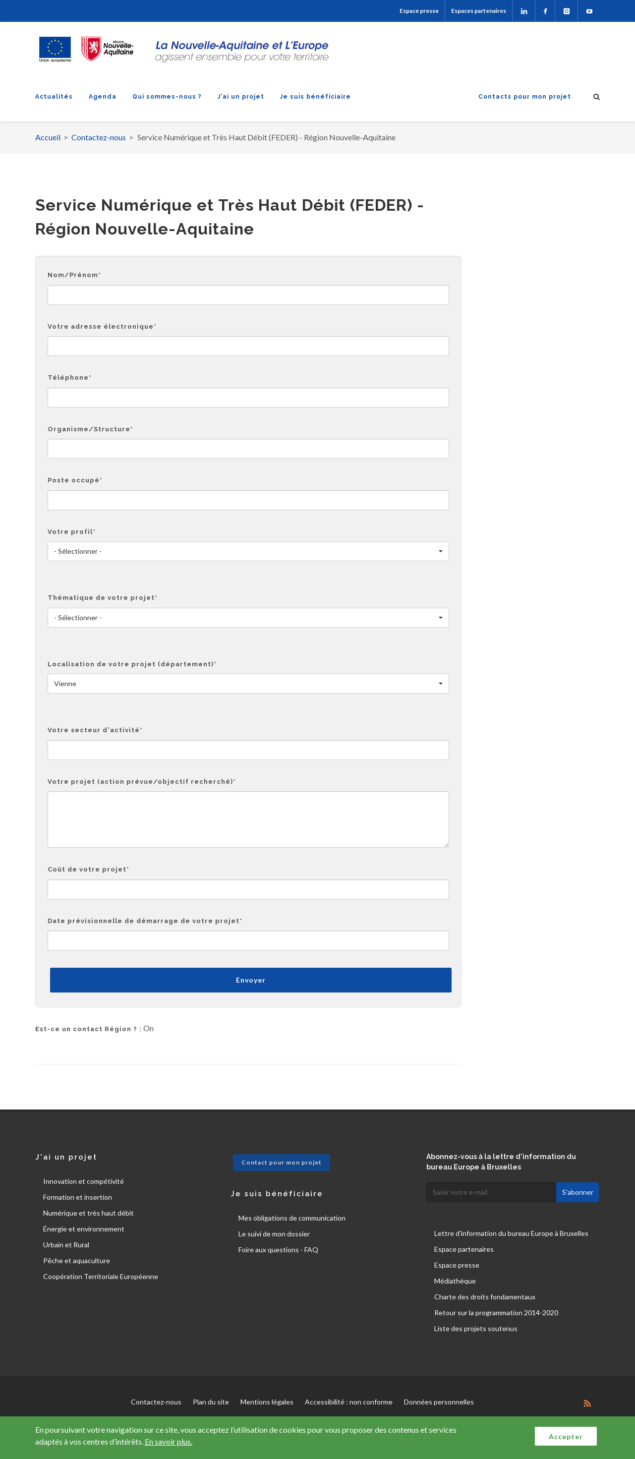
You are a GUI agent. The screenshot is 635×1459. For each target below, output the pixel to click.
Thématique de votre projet (103, 597)
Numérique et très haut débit (88, 1213)
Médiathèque (455, 1281)
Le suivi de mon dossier (274, 1233)
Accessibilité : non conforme (349, 1402)
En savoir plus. (168, 1441)
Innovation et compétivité (83, 1181)
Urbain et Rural (66, 1244)
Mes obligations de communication (292, 1218)
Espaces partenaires (478, 10)
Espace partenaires (464, 1249)
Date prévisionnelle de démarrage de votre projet (145, 921)
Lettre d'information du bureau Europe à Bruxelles (511, 1233)
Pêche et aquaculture (76, 1260)
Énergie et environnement (83, 1229)
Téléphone (70, 377)
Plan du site (211, 1402)
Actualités (54, 96)
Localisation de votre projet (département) (132, 664)
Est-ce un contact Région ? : (88, 1029)
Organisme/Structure (90, 429)
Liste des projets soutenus (476, 1328)
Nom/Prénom (74, 275)
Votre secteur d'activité (95, 730)
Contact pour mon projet (281, 1162)
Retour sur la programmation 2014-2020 (496, 1312)
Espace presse (419, 10)
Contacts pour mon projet (524, 96)
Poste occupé (75, 480)
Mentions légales (266, 1402)
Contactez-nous (98, 137)
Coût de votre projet (88, 869)
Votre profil (72, 531)
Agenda (102, 96)
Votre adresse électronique (102, 326)
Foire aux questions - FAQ (278, 1249)
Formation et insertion (77, 1197)
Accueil (47, 137)
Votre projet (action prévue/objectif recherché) (142, 781)
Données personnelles (439, 1402)
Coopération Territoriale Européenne (100, 1276)
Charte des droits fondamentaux (484, 1296)
